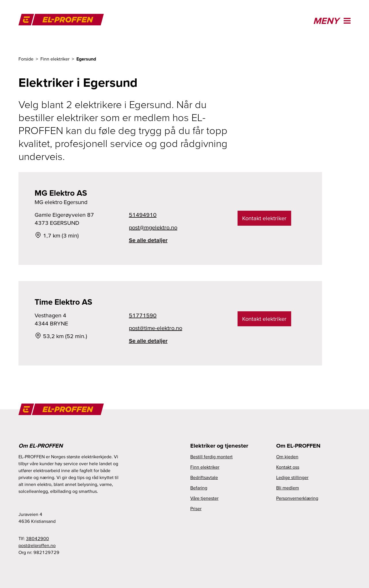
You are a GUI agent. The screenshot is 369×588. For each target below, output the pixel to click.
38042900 (37, 538)
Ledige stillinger (292, 477)
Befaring (198, 487)
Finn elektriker (204, 467)
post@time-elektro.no (155, 328)
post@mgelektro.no (153, 227)
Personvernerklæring (297, 498)
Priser (196, 508)
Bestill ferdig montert (211, 456)
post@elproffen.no (37, 545)
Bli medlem (287, 487)
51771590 (143, 315)
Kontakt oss (287, 467)
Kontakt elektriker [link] (264, 218)
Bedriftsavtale (204, 477)
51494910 (143, 215)
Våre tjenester (204, 498)
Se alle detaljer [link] (148, 240)
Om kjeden (287, 456)
